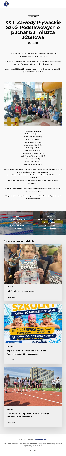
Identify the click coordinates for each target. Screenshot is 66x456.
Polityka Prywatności (40, 439)
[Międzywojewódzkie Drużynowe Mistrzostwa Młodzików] (49, 223)
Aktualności (33, 17)
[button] (61, 4)
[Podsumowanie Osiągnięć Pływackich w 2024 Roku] (16, 223)
